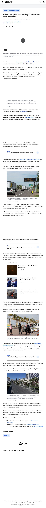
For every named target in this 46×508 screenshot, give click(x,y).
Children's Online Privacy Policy (36, 501)
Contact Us (32, 504)
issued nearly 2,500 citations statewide (30, 159)
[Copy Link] (13, 26)
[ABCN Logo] (8, 2)
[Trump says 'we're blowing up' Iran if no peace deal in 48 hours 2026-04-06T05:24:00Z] (23, 270)
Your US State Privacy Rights (23, 501)
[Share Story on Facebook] (3, 26)
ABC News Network (7, 501)
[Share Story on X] (6, 26)
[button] (2, 2)
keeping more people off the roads (25, 62)
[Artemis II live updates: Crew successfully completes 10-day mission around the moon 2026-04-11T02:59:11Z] (23, 294)
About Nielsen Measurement (24, 502)
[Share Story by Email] (9, 26)
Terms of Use (32, 502)
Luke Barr (10, 22)
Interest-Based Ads (14, 502)
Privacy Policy (14, 501)
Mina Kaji (6, 22)
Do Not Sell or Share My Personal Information (20, 504)
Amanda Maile (17, 22)
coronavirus (23, 111)
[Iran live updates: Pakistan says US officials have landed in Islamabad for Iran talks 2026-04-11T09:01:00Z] (23, 282)
